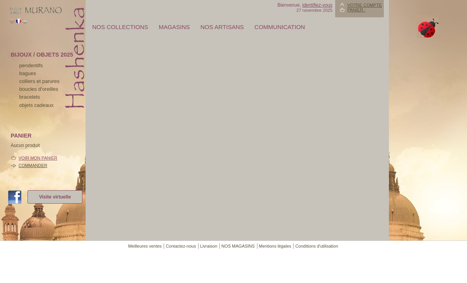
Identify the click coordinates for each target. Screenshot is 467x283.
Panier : (356, 9)
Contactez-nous (181, 246)
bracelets (29, 97)
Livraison (208, 246)
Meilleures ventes (145, 246)
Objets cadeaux (36, 105)
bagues (27, 73)
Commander (32, 165)
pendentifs (31, 65)
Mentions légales (275, 246)
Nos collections (120, 27)
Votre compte (364, 5)
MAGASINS (174, 27)
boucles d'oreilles (38, 89)
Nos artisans (222, 27)
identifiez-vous (317, 5)
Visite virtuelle (55, 197)
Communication (279, 27)
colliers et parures (39, 81)
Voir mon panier (37, 158)
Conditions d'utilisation (316, 246)
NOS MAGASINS (238, 246)
